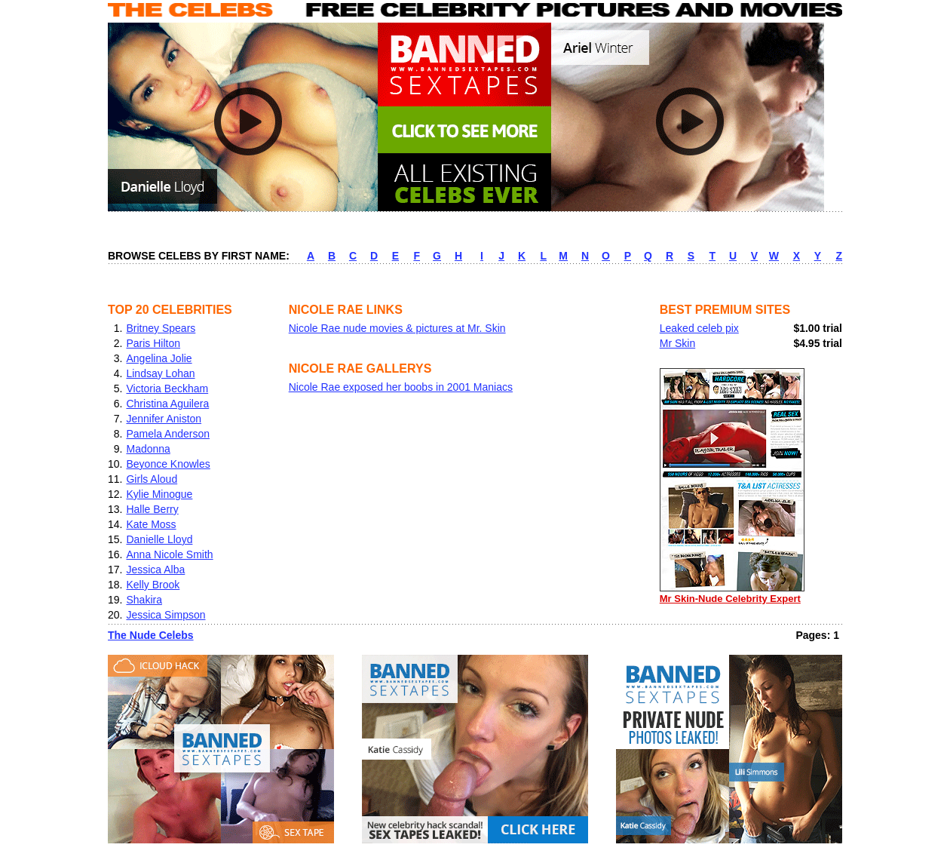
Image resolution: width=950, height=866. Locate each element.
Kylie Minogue (159, 494)
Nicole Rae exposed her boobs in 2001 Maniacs (401, 387)
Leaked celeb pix (699, 328)
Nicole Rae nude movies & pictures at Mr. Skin (397, 328)
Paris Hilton (153, 343)
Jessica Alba (155, 570)
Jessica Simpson (165, 615)
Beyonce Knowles (168, 464)
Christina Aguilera (167, 404)
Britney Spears (160, 328)
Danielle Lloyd (159, 539)
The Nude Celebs (151, 635)
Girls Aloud (151, 479)
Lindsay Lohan (160, 373)
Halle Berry (152, 509)
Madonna (148, 449)
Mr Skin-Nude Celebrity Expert (732, 593)
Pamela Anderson (168, 434)
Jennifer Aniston (163, 419)
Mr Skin (677, 343)
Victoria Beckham (167, 388)
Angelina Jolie (159, 358)
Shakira (143, 600)
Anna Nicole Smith (169, 554)
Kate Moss (151, 524)
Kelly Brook (152, 585)
